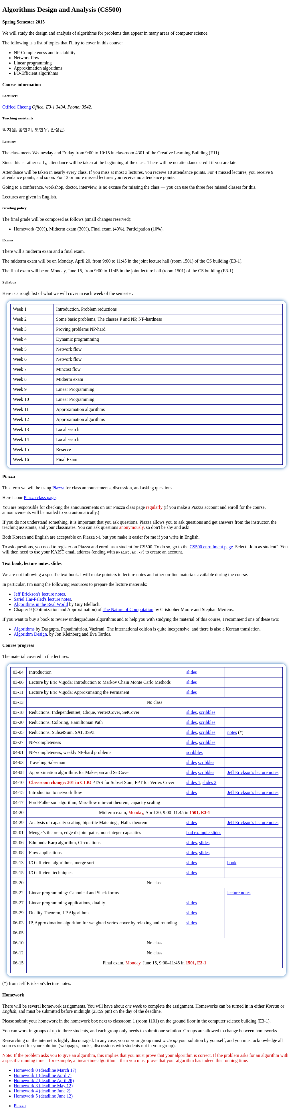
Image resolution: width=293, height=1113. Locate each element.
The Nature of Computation (128, 609)
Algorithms (24, 629)
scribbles (207, 712)
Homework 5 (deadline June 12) (43, 1096)
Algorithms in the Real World (41, 604)
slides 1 (193, 782)
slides (191, 672)
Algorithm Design (30, 634)
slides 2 (209, 782)
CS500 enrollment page (211, 546)
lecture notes (238, 892)
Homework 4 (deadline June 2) (42, 1090)
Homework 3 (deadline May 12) (43, 1085)
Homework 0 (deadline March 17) (45, 1070)
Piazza (58, 487)
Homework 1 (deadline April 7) (43, 1075)
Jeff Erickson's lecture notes (39, 594)
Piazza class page (40, 497)
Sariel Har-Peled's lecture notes (42, 599)
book (231, 862)
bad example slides (203, 832)
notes (232, 732)
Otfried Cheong (16, 107)
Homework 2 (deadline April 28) (44, 1080)
